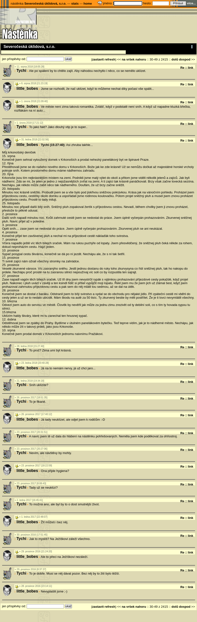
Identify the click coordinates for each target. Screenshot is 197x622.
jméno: (108, 3)
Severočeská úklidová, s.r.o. (45, 3)
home (88, 3)
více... (191, 3)
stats (75, 3)
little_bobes (27, 88)
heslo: (147, 3)
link (190, 67)
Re (182, 67)
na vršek (128, 59)
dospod (184, 59)
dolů (175, 59)
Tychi (21, 70)
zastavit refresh (103, 59)
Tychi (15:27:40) (52, 145)
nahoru (140, 59)
